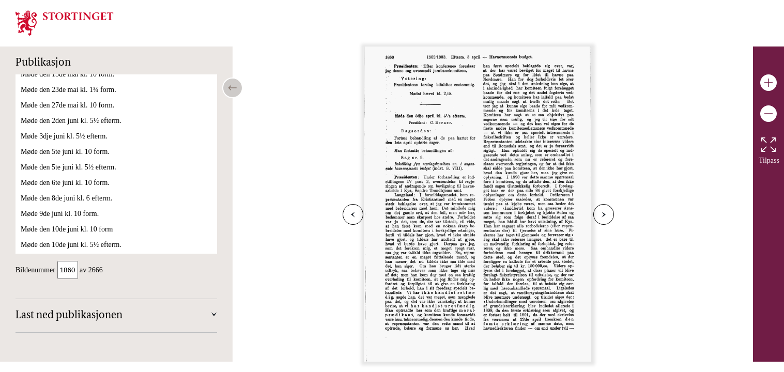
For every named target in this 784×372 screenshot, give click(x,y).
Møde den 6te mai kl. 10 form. (65, 222)
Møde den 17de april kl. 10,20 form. (73, 160)
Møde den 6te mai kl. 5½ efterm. (68, 238)
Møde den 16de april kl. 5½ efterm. (72, 145)
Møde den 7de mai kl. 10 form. (66, 253)
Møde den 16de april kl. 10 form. (69, 129)
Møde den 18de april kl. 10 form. (69, 191)
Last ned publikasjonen (69, 317)
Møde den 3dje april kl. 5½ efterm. (71, 83)
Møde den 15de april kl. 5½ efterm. (72, 114)
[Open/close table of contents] (232, 88)
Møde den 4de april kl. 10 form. (67, 98)
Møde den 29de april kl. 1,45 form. (71, 207)
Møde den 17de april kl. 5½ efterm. (72, 176)
